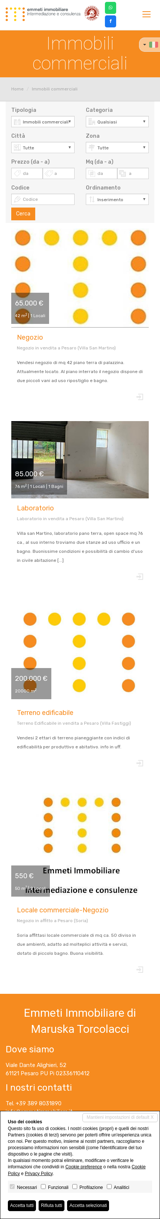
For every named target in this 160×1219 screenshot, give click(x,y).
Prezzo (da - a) (30, 162)
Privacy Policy (38, 1173)
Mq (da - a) (100, 162)
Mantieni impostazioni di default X (120, 1117)
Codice (20, 188)
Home (17, 89)
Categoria (99, 110)
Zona (93, 136)
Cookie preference (83, 1166)
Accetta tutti (22, 1205)
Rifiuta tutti (51, 1205)
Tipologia (23, 110)
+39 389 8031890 (38, 1103)
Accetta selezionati (88, 1205)
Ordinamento (103, 188)
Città (18, 136)
